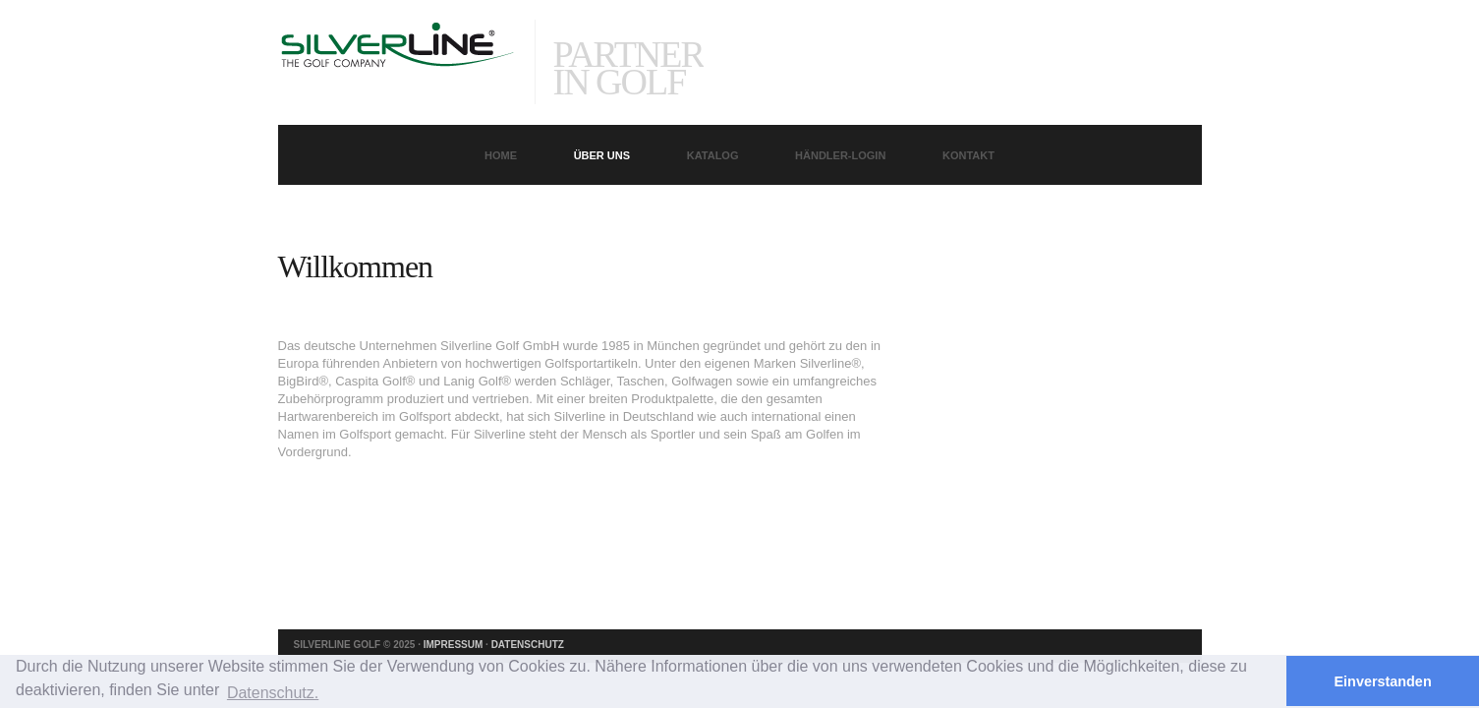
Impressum (454, 644)
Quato (397, 65)
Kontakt (968, 155)
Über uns (602, 155)
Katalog (713, 155)
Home (500, 155)
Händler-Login (840, 155)
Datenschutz (527, 644)
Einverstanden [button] (1383, 681)
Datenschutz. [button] (272, 692)
